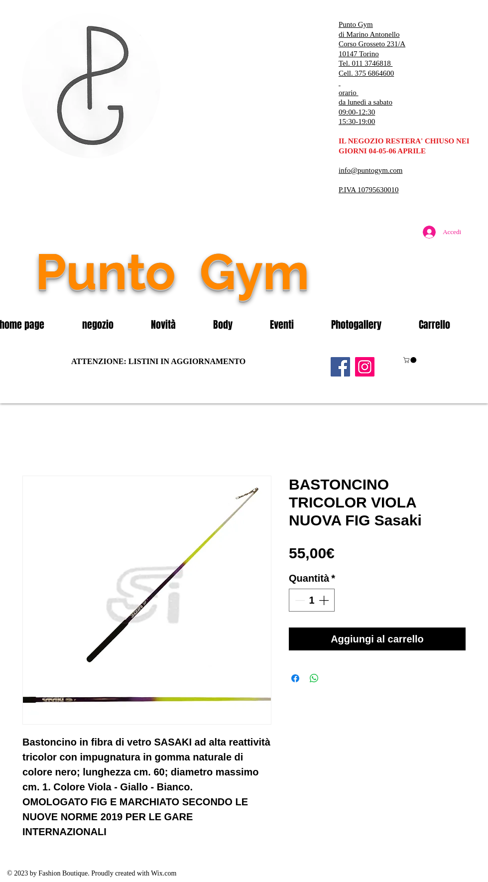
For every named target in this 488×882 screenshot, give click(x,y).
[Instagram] (364, 367)
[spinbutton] (311, 600)
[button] (109, 324)
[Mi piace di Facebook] (406, 293)
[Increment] (324, 600)
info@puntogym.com (370, 170)
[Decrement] (298, 600)
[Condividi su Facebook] (295, 678)
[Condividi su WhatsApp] (314, 678)
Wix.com (163, 873)
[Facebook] (340, 367)
